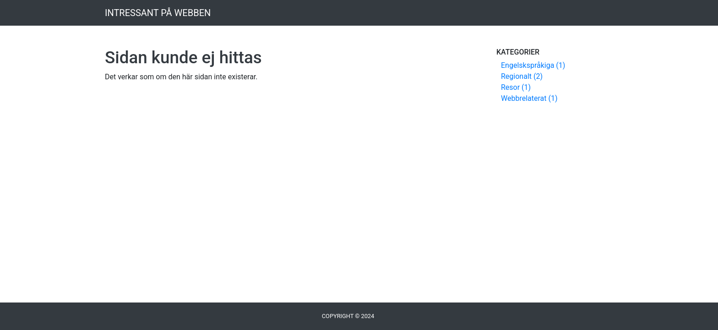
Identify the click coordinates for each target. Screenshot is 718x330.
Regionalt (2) (522, 76)
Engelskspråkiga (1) (533, 65)
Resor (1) (516, 87)
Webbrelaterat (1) (529, 98)
